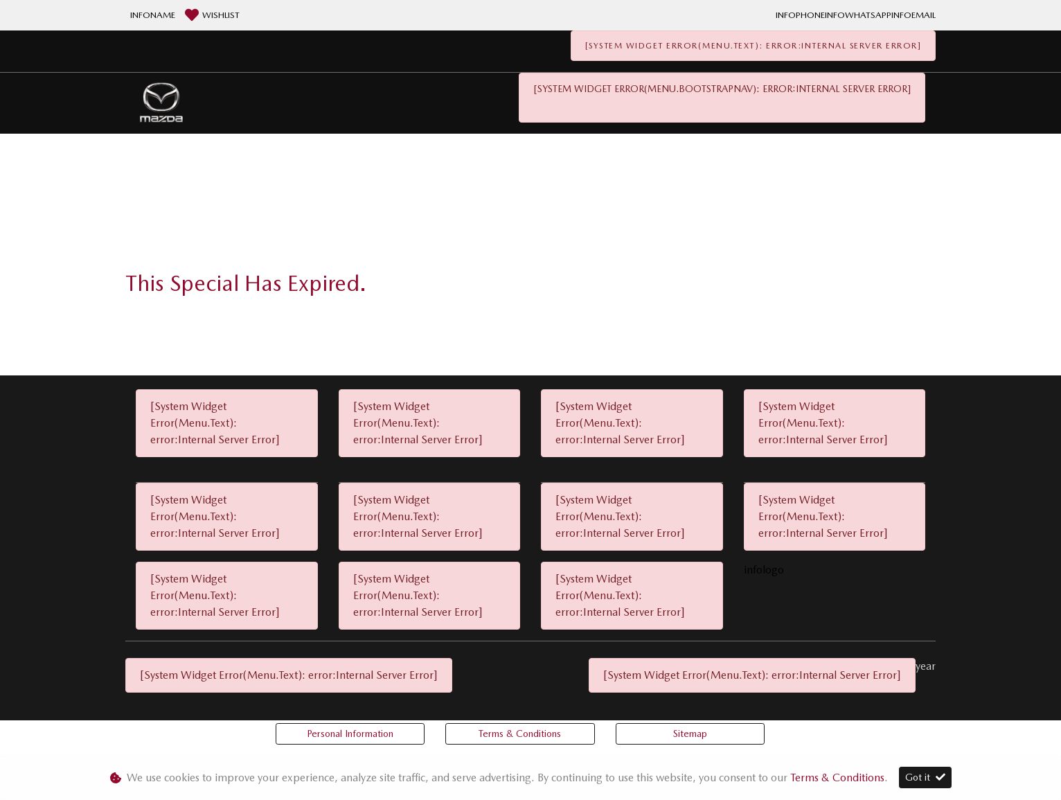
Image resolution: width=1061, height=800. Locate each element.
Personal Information (350, 733)
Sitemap (690, 733)
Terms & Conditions (520, 733)
